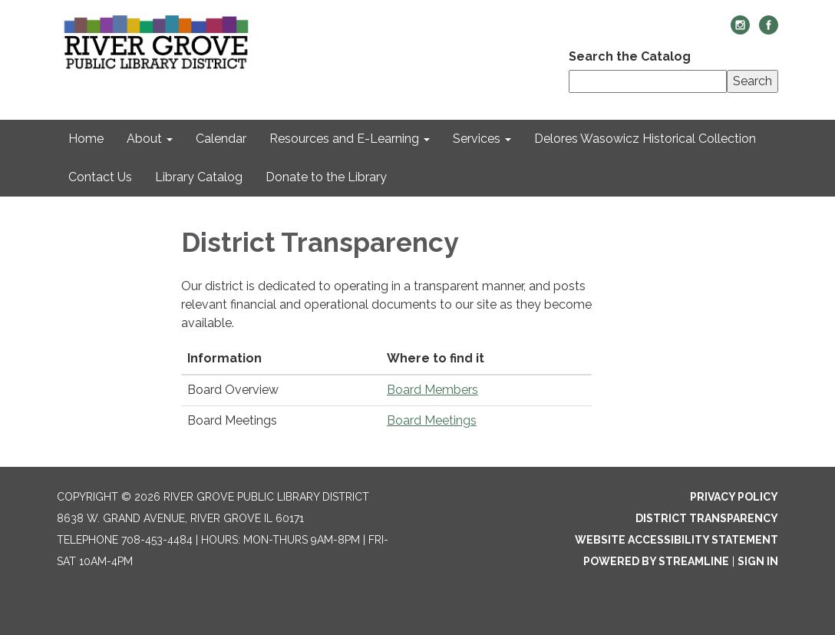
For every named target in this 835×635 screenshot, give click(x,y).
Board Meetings (432, 420)
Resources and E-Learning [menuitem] (344, 138)
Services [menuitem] (476, 138)
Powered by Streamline (656, 561)
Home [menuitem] (86, 138)
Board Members (432, 389)
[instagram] (740, 30)
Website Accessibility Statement (676, 540)
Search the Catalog (630, 56)
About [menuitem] (144, 138)
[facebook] (768, 30)
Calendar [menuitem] (221, 138)
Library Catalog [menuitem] (199, 177)
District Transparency (706, 518)
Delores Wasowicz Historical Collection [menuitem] (645, 138)
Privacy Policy (734, 497)
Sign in (758, 561)
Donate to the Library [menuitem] (326, 177)
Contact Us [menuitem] (100, 177)
